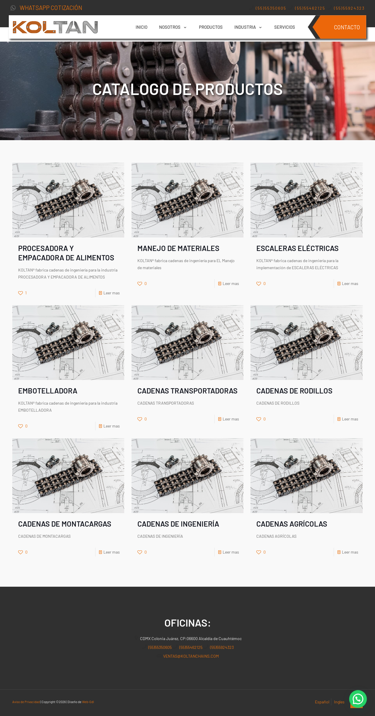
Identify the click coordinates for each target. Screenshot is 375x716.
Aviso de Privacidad (26, 702)
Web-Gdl (88, 702)
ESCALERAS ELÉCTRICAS (297, 248)
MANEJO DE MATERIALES (178, 248)
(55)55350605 (271, 8)
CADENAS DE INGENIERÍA (178, 523)
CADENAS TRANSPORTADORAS (187, 390)
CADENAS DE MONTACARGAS (64, 523)
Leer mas (111, 292)
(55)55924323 (349, 8)
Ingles (339, 701)
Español (322, 701)
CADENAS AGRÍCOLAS (291, 523)
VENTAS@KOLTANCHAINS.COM (191, 656)
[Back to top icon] (356, 702)
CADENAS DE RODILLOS (294, 390)
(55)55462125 (309, 8)
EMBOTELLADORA (47, 390)
